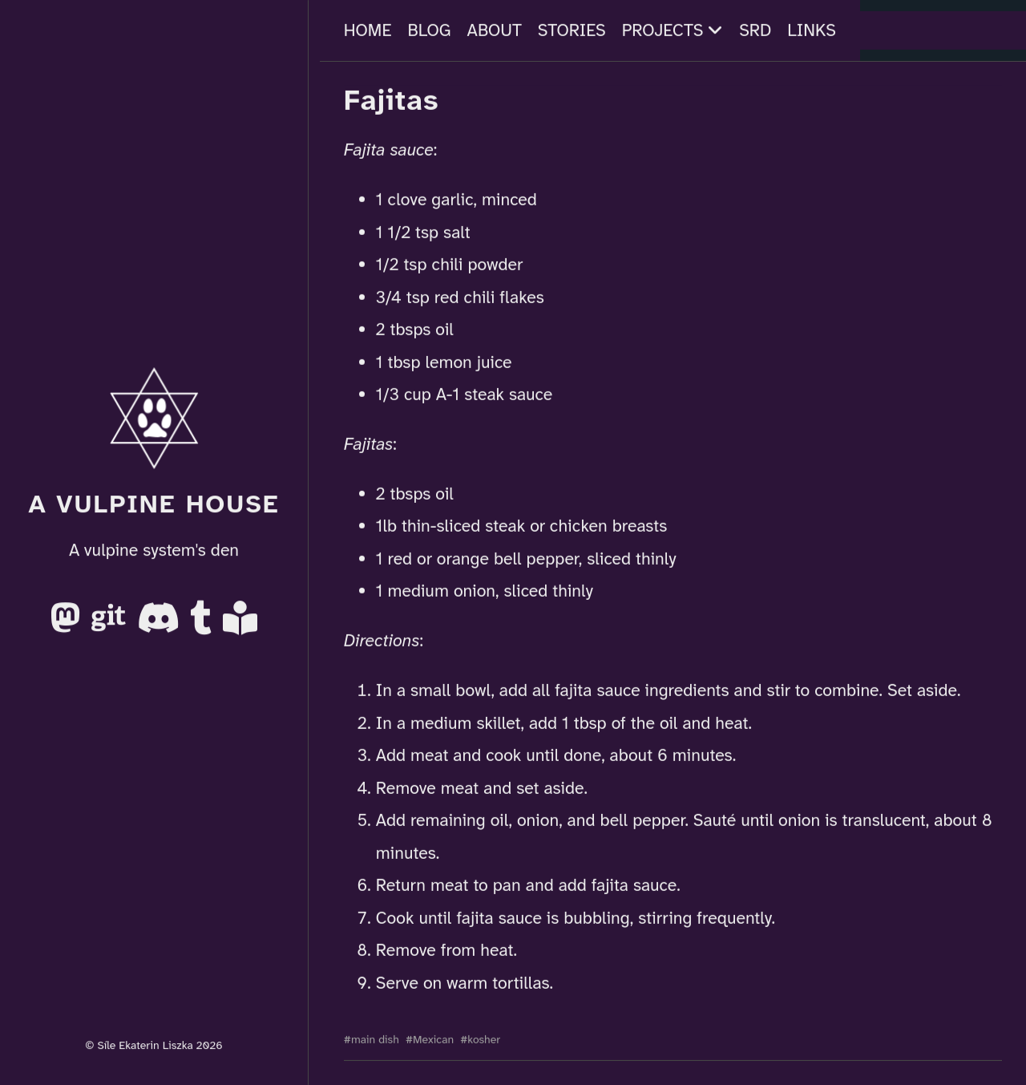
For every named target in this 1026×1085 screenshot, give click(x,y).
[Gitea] (111, 624)
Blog (429, 29)
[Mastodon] (67, 624)
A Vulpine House (154, 504)
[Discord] (160, 624)
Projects (673, 29)
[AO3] (240, 624)
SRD (755, 29)
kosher (483, 1038)
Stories (572, 29)
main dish (375, 1038)
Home (368, 29)
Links (811, 29)
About (494, 29)
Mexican (433, 1038)
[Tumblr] (203, 624)
